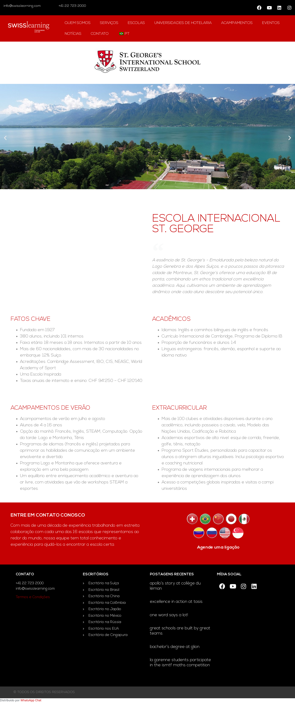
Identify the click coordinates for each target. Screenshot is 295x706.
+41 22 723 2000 (72, 6)
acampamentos (237, 23)
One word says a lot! (169, 615)
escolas (136, 23)
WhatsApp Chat (30, 700)
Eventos (271, 23)
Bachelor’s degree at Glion (174, 647)
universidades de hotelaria (183, 23)
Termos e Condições (33, 597)
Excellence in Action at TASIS (176, 602)
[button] (5, 138)
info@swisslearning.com (22, 6)
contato (100, 34)
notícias (73, 34)
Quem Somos (78, 23)
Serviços (109, 23)
